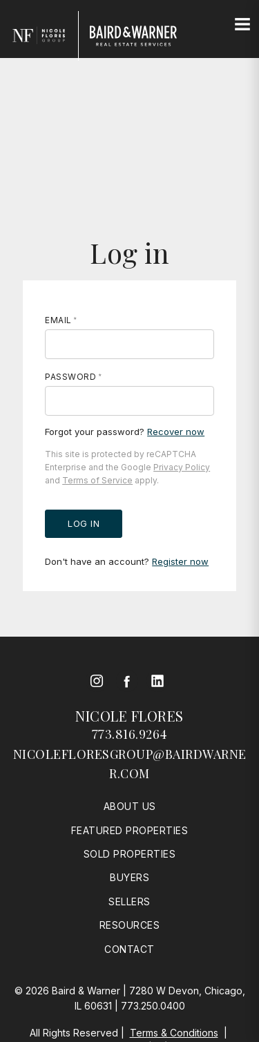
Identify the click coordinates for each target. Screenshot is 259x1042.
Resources (129, 925)
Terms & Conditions (174, 1033)
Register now (180, 561)
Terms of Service (97, 480)
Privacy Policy (181, 467)
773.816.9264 (130, 734)
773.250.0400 (153, 1006)
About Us (130, 806)
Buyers (129, 877)
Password (70, 377)
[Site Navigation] (242, 24)
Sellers (129, 901)
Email (58, 320)
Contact (129, 949)
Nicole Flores (129, 715)
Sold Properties (130, 854)
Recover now (175, 431)
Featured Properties (130, 830)
